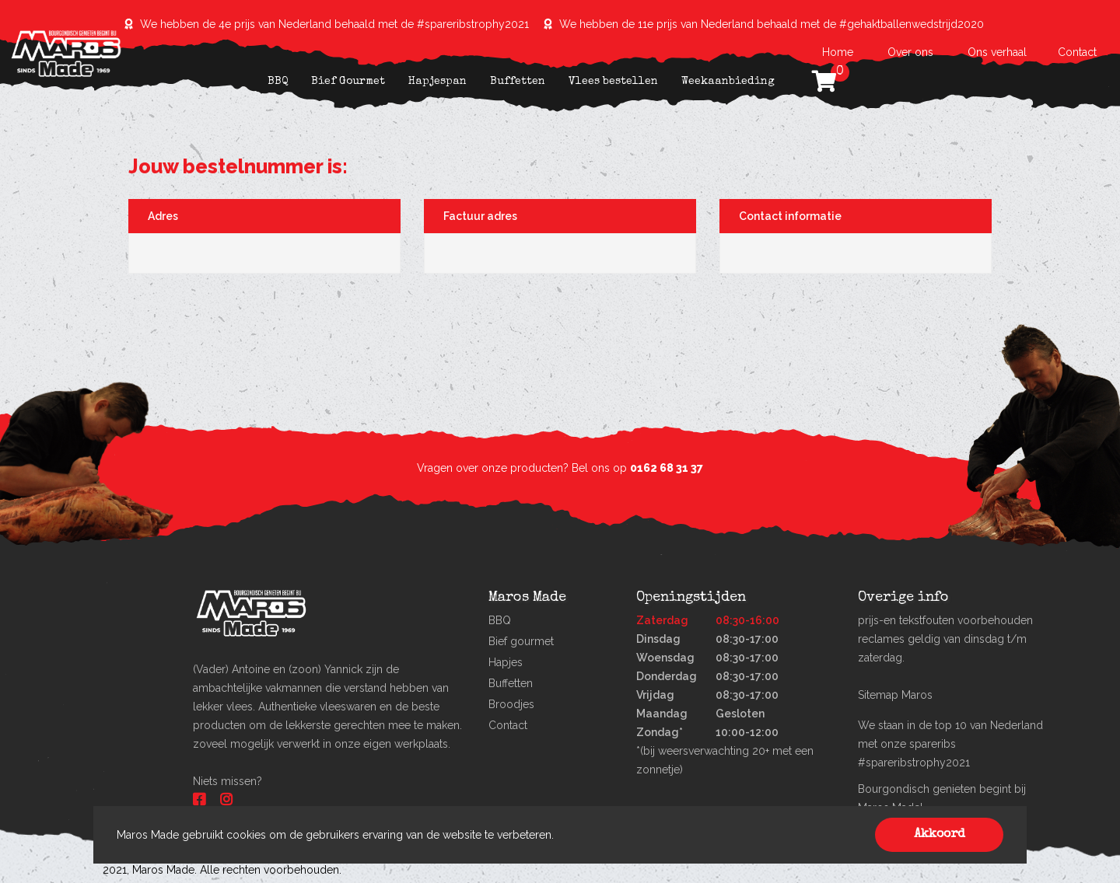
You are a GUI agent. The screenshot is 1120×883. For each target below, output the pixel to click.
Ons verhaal (997, 52)
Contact (1077, 52)
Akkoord (939, 835)
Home (839, 52)
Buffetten (517, 81)
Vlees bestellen (613, 81)
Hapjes (505, 662)
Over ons (910, 52)
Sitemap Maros (895, 695)
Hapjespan (437, 81)
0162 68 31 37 (666, 468)
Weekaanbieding (728, 81)
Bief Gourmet (348, 81)
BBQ (278, 81)
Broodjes (511, 704)
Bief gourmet (521, 641)
